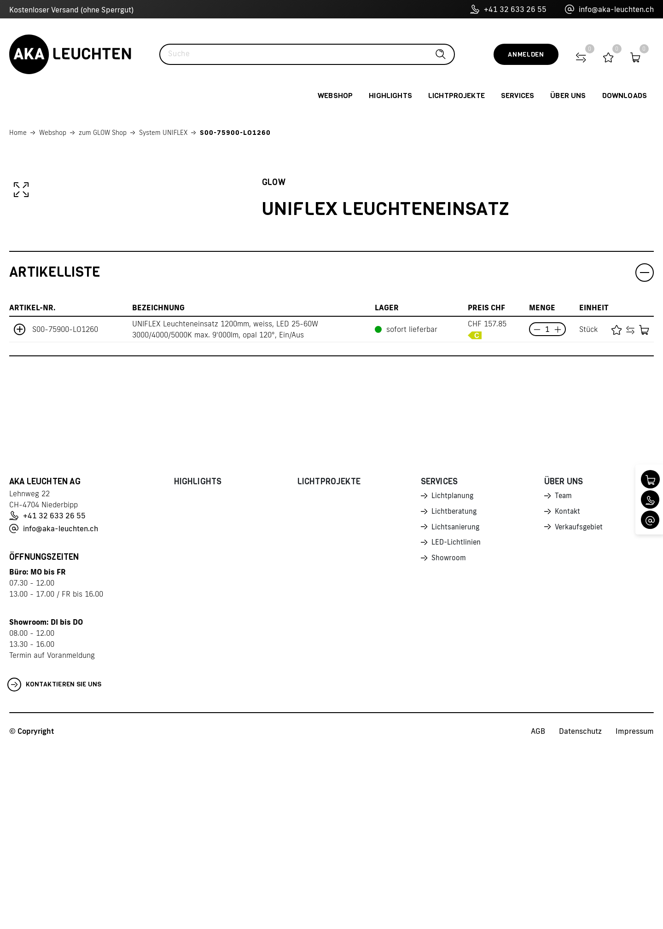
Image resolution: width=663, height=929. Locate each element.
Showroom (449, 740)
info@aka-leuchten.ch (609, 9)
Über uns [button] (568, 95)
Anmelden (526, 54)
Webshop (52, 132)
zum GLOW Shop (103, 132)
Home (18, 132)
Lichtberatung (455, 692)
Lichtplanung (453, 676)
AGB (538, 911)
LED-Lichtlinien (457, 724)
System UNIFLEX (163, 132)
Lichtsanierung (456, 708)
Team (564, 676)
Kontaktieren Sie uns (54, 864)
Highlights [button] (390, 95)
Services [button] (517, 95)
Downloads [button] (624, 95)
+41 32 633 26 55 (508, 9)
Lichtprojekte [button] (456, 95)
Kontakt (568, 692)
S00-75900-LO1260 (235, 132)
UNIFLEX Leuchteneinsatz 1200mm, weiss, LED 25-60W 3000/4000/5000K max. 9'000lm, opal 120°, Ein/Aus (225, 509)
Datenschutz (580, 911)
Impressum (635, 911)
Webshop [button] (335, 95)
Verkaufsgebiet (580, 708)
